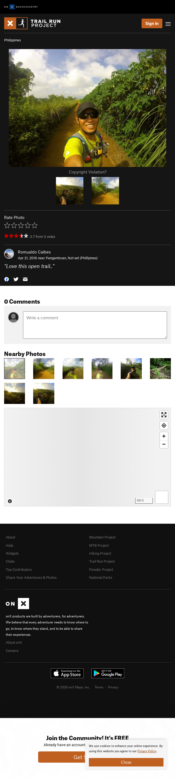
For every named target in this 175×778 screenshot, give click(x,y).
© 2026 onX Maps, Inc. (73, 687)
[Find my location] (164, 425)
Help (9, 545)
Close (126, 762)
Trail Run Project (102, 561)
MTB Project (99, 545)
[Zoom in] (164, 436)
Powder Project (101, 569)
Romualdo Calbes (34, 251)
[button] (6, 279)
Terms (99, 687)
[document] (126, 754)
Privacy (113, 687)
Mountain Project (102, 537)
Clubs (10, 561)
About (10, 537)
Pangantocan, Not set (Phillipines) (72, 258)
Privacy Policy (146, 751)
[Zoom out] (164, 444)
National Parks (100, 577)
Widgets (12, 553)
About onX (14, 642)
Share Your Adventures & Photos (31, 577)
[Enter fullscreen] (164, 415)
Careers (12, 650)
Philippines (12, 40)
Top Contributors (19, 569)
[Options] (162, 497)
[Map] (87, 457)
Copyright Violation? (87, 171)
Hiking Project (100, 553)
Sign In (152, 23)
